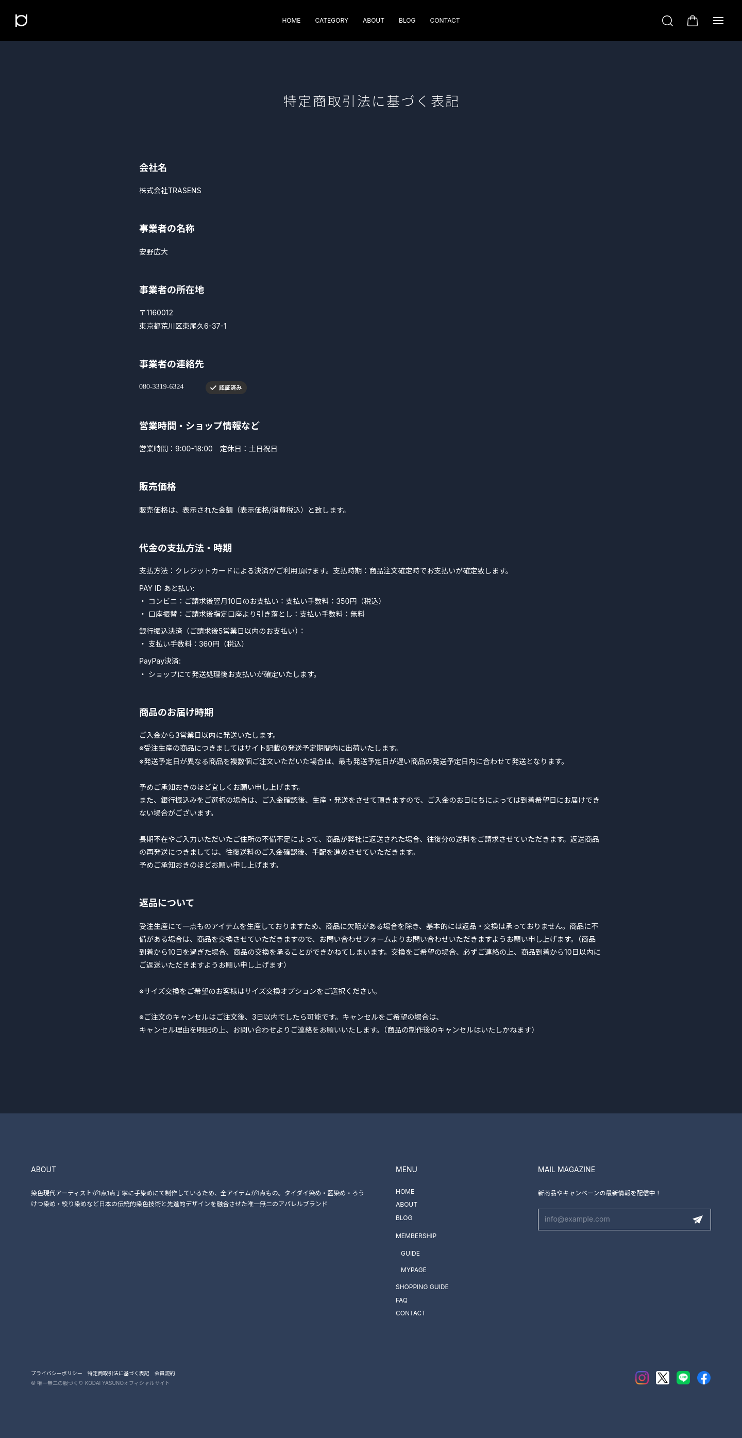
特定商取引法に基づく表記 (118, 1373)
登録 (698, 1219)
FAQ (402, 1300)
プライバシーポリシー (56, 1373)
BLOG (407, 20)
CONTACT (445, 20)
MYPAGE (414, 1270)
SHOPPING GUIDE (422, 1287)
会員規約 (165, 1373)
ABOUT (373, 20)
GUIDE (410, 1253)
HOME (291, 20)
